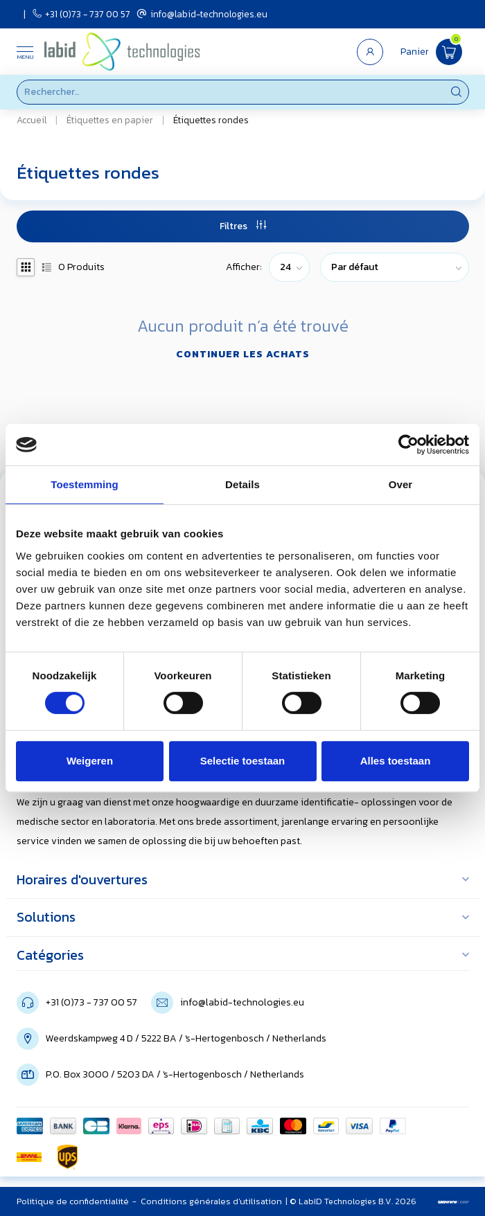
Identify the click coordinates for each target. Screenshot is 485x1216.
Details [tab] (242, 484)
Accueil (31, 120)
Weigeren (90, 761)
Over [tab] (401, 484)
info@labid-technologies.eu (202, 14)
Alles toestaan (395, 761)
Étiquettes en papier (110, 120)
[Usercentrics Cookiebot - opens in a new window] (408, 444)
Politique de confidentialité (73, 1201)
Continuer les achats (243, 354)
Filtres (243, 226)
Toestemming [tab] (84, 484)
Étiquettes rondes (211, 120)
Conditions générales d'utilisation (211, 1201)
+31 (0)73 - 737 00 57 (81, 14)
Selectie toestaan (242, 761)
